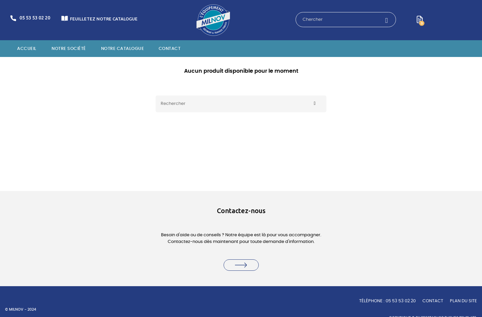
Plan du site (463, 301)
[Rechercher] (241, 104)
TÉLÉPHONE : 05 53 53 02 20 (387, 301)
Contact (432, 301)
